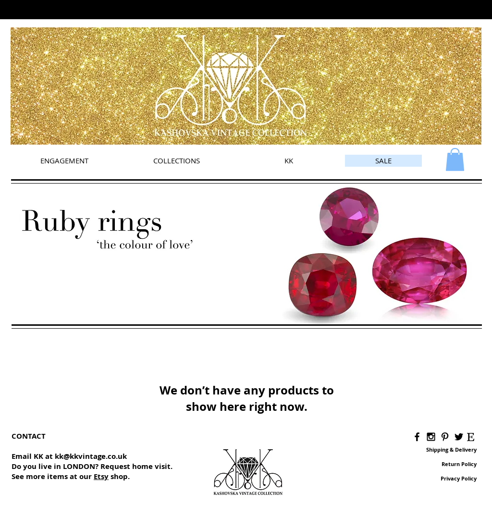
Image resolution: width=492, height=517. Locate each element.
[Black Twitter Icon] (459, 437)
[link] (455, 159)
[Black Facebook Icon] (417, 437)
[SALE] (383, 161)
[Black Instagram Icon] (431, 437)
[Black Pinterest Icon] (445, 437)
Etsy (101, 476)
